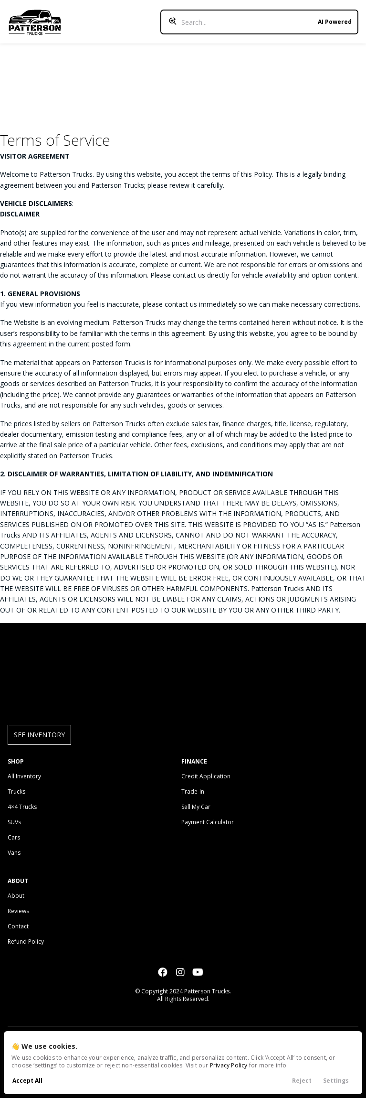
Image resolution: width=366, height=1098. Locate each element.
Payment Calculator (207, 822)
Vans (14, 853)
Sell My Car (195, 807)
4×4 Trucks (22, 807)
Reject (302, 1080)
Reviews (18, 911)
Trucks (16, 791)
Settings (336, 1080)
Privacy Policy (229, 1065)
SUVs (14, 822)
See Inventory (39, 734)
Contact (18, 926)
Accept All (27, 1080)
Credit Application (205, 776)
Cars (14, 837)
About (16, 896)
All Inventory (24, 776)
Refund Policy (26, 941)
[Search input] (259, 22)
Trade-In (192, 791)
